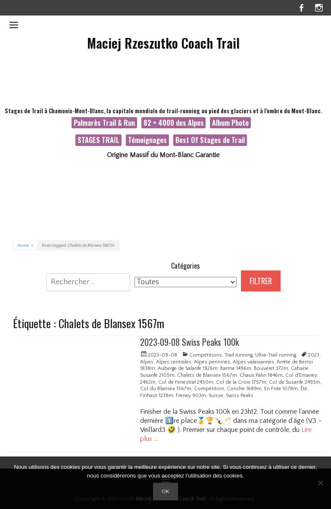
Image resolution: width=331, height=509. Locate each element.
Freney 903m (191, 395)
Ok (165, 491)
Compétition (209, 388)
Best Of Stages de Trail (210, 139)
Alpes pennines (212, 362)
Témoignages (147, 139)
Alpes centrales (173, 362)
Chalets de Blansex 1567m (207, 375)
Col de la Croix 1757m (241, 382)
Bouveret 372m (271, 368)
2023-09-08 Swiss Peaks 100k (189, 341)
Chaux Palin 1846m (261, 375)
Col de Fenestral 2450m (185, 382)
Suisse (216, 395)
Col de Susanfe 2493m (294, 382)
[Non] (320, 482)
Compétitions (205, 355)
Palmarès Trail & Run (104, 122)
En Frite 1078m (281, 388)
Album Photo (230, 122)
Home (25, 245)
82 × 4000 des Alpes (174, 122)
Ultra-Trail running (275, 355)
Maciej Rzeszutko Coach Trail (163, 43)
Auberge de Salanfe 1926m (188, 368)
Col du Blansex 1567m (165, 388)
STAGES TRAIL (98, 139)
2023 (313, 355)
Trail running (239, 355)
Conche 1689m (244, 388)
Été (303, 388)
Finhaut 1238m (156, 395)
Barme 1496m (235, 368)
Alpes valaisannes (253, 362)
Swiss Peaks (239, 395)
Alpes (146, 362)
